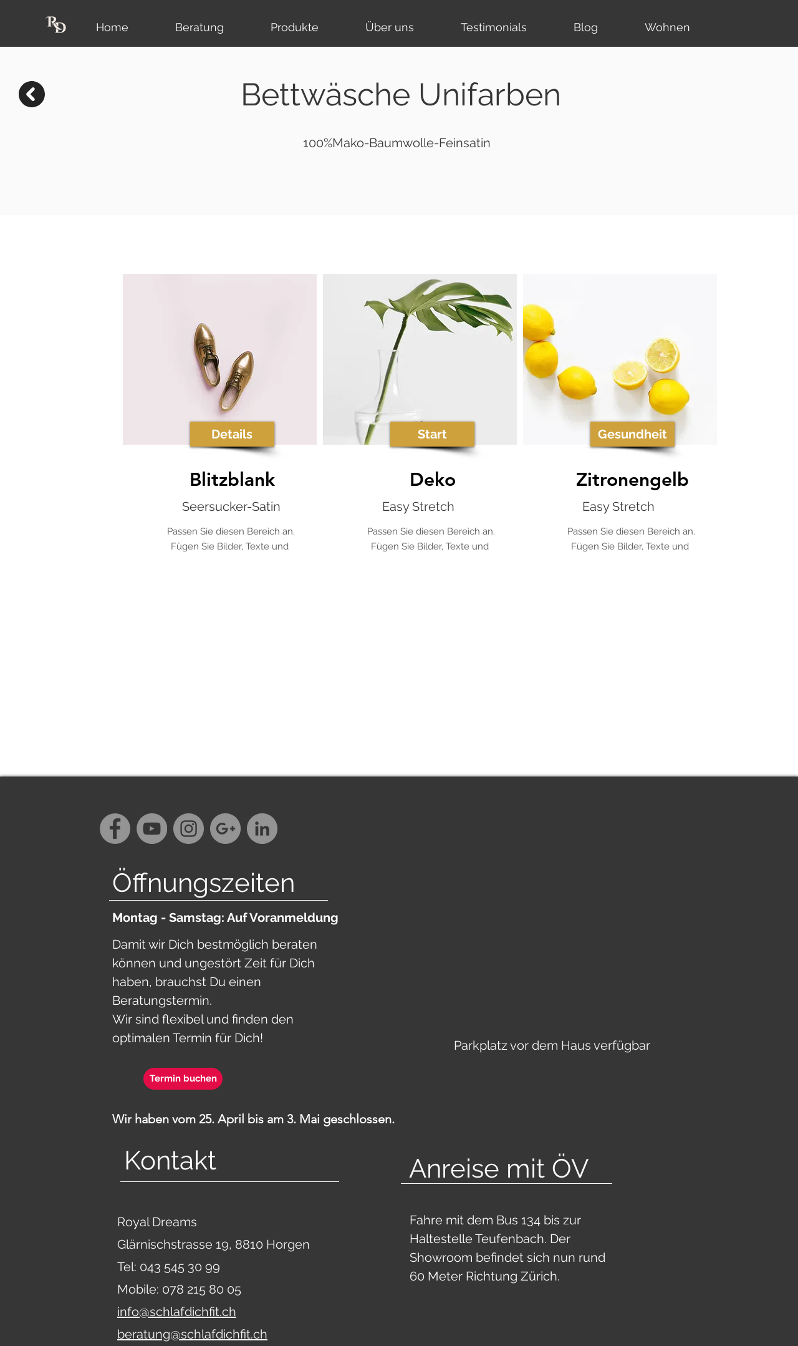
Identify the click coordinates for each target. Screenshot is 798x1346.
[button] (232, 434)
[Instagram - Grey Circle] (188, 828)
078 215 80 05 (201, 1289)
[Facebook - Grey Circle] (115, 828)
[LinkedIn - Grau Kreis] (262, 828)
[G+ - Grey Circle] (225, 828)
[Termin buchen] (183, 1079)
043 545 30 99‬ (181, 1266)
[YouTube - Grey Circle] (152, 828)
